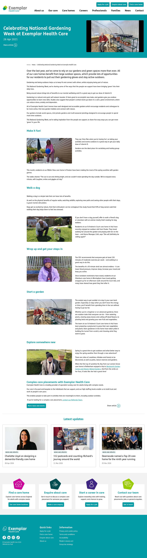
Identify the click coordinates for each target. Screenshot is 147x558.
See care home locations (19, 505)
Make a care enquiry (55, 505)
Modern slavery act (66, 541)
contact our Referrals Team (72, 400)
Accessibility (63, 538)
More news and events (36, 406)
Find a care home (136, 4)
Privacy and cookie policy (68, 531)
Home (28, 65)
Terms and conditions (67, 534)
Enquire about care (119, 4)
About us (43, 541)
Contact (139, 10)
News (128, 10)
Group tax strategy (66, 544)
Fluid (11, 544)
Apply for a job (103, 4)
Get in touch (128, 505)
